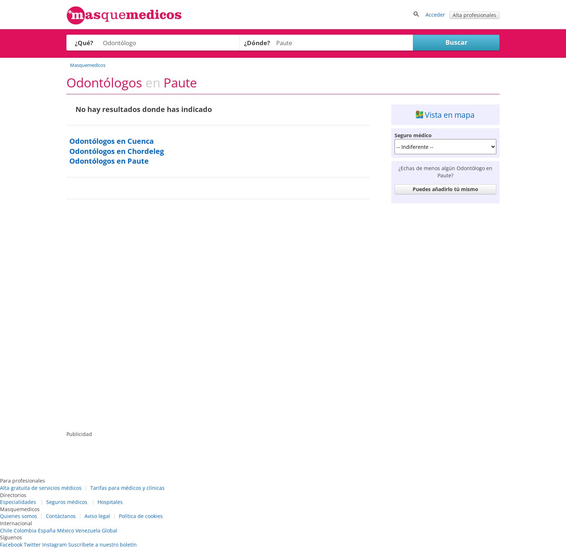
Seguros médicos (66, 502)
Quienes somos (18, 516)
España (47, 530)
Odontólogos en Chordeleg (116, 151)
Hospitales (110, 502)
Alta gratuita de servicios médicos (41, 487)
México (65, 530)
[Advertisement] (445, 315)
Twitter (32, 544)
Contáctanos (61, 516)
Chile (6, 530)
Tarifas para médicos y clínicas (127, 487)
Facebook (11, 544)
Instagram (54, 544)
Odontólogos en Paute (109, 161)
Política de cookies (141, 516)
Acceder (435, 14)
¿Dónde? (257, 43)
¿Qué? (84, 43)
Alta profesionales (474, 15)
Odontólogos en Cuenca (111, 141)
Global (109, 530)
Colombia (25, 530)
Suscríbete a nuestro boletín (102, 544)
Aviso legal (97, 516)
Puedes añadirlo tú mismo (445, 189)
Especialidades (18, 502)
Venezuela (87, 530)
